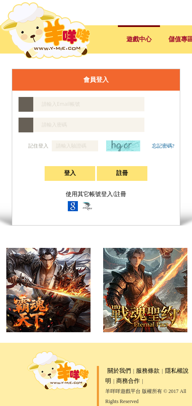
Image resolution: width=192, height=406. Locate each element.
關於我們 (119, 371)
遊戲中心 (139, 39)
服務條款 (148, 371)
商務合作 (128, 381)
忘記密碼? (163, 146)
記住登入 (34, 146)
